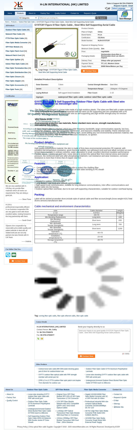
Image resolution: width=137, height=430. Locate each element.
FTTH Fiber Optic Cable (15, 38)
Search (102, 18)
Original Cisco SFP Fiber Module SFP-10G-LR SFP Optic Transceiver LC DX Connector (68, 396)
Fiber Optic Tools (12, 89)
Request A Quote (120, 6)
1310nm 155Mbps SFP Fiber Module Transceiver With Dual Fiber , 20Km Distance (68, 420)
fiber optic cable (82, 316)
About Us (32, 13)
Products (20, 13)
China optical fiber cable (37, 427)
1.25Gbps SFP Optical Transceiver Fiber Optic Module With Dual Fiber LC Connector (68, 413)
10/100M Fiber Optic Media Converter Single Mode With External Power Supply (95, 420)
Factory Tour (45, 13)
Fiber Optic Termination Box (17, 68)
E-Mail (116, 401)
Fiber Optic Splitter (13, 60)
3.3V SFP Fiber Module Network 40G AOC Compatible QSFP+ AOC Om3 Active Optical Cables (68, 405)
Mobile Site (119, 407)
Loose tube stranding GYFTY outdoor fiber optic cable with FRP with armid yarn (38, 396)
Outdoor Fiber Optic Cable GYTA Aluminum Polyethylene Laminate (39, 404)
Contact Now (90, 71)
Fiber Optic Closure (13, 77)
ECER (117, 427)
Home (10, 13)
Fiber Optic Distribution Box (17, 72)
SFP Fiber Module (12, 47)
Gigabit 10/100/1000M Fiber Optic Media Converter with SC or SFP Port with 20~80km (96, 396)
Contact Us (75, 13)
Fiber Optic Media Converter (17, 43)
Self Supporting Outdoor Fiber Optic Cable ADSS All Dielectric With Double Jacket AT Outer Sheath (39, 419)
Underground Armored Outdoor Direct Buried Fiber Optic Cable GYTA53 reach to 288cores (39, 411)
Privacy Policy (22, 427)
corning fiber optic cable (47, 316)
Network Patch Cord (13, 55)
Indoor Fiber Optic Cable (15, 64)
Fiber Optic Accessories (15, 85)
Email (131, 6)
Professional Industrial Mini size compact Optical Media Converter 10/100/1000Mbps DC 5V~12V (96, 405)
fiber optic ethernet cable (66, 316)
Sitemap (117, 404)
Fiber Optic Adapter (13, 81)
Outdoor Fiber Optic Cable (27, 22)
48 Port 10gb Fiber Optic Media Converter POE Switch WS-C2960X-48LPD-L (96, 413)
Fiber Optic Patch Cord (15, 51)
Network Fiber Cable (14, 34)
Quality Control (60, 13)
